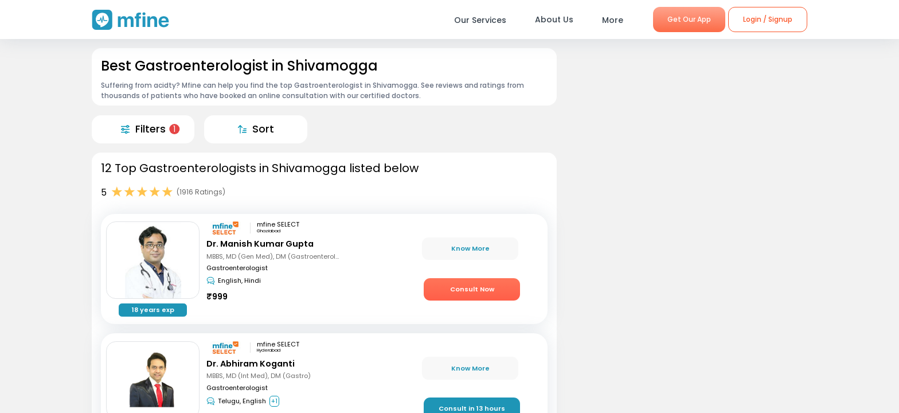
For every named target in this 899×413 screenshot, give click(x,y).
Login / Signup (767, 19)
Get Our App (689, 19)
